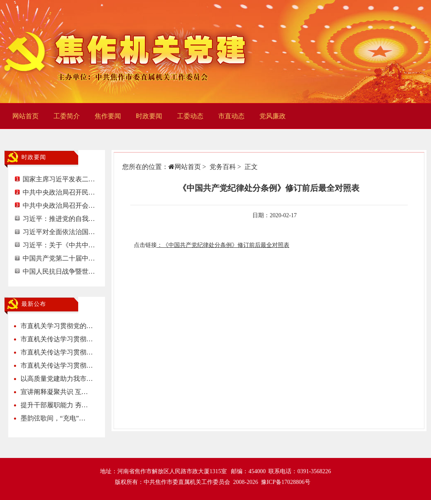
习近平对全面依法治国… (59, 231)
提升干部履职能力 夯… (54, 404)
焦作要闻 (108, 116)
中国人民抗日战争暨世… (59, 271)
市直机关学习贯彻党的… (57, 325)
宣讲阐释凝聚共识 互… (54, 391)
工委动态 (190, 116)
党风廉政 (272, 116)
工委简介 (67, 116)
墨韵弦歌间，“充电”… (53, 418)
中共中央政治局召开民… (59, 192)
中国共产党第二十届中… (59, 258)
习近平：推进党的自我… (59, 218)
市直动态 (231, 116)
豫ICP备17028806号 (285, 482)
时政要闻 (149, 116)
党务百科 (223, 166)
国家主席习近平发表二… (59, 179)
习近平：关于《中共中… (59, 245)
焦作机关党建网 (128, 51)
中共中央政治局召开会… (59, 205)
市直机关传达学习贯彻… (57, 339)
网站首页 (25, 116)
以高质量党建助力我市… (57, 378)
